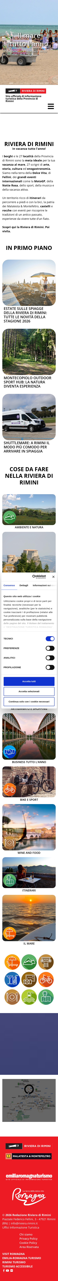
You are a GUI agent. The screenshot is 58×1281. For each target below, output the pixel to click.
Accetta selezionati (29, 691)
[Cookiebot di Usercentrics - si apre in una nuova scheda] (34, 577)
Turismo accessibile (17, 1266)
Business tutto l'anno (29, 762)
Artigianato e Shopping (29, 709)
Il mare (29, 943)
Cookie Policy (28, 1243)
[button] (4, 42)
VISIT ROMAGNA (13, 1254)
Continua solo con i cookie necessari (29, 701)
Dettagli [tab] (23, 585)
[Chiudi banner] (53, 577)
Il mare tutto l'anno (29, 39)
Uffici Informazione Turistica (20, 1227)
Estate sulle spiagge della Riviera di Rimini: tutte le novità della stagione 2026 (25, 315)
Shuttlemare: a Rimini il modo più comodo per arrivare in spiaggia (27, 447)
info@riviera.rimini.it (24, 1223)
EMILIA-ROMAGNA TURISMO (21, 1258)
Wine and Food (29, 853)
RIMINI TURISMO (14, 1262)
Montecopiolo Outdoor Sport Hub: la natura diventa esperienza (27, 382)
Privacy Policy (28, 1238)
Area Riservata (29, 1247)
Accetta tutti (29, 681)
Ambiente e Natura (29, 527)
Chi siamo (25, 1234)
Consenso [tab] (9, 585)
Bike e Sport (29, 799)
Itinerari (29, 890)
